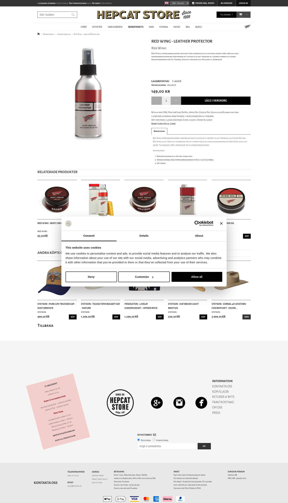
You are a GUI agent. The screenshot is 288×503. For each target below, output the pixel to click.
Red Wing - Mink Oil (223, 223)
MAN (151, 26)
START (84, 26)
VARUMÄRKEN (115, 26)
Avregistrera (162, 427)
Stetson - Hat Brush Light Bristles (183, 306)
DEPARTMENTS (135, 26)
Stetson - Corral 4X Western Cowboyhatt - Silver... (229, 306)
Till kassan (225, 14)
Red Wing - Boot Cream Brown (55, 223)
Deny (91, 276)
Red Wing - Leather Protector (86, 34)
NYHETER (97, 26)
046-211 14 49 (73, 462)
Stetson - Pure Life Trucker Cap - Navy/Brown (56, 306)
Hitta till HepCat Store (65, 425)
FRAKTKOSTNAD (223, 389)
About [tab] (199, 235)
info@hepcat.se (74, 473)
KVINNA (163, 26)
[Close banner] (221, 223)
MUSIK (176, 26)
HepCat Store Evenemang (64, 420)
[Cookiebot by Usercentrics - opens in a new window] (197, 223)
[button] (240, 15)
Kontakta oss (45, 470)
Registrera (146, 427)
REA (188, 26)
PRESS (216, 400)
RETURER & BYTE (223, 384)
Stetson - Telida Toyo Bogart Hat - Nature (100, 306)
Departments (48, 34)
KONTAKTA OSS (222, 373)
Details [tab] (144, 235)
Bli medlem (226, 3)
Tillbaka (45, 325)
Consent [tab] (89, 235)
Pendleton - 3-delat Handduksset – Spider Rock (141, 306)
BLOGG (198, 26)
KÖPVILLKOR (220, 379)
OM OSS (217, 395)
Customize (144, 276)
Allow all (196, 276)
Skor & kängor (64, 34)
